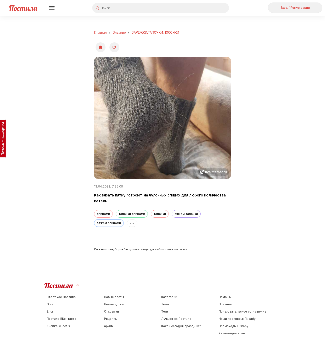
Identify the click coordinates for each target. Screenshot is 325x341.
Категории (169, 297)
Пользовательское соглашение (242, 311)
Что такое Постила (61, 297)
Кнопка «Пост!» (58, 326)
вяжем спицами (109, 223)
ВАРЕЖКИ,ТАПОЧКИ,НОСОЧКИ (155, 32)
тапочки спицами (132, 214)
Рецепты (110, 318)
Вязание (119, 32)
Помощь (225, 297)
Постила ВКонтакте (61, 318)
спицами (103, 214)
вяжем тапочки (186, 214)
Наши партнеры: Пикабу (237, 318)
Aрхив (108, 326)
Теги (164, 311)
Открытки (111, 311)
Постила (23, 8)
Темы (165, 304)
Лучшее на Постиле (176, 318)
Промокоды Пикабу (233, 326)
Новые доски (114, 304)
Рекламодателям (232, 333)
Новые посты (114, 297)
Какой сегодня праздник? (181, 326)
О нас (51, 304)
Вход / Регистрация (295, 7)
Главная (100, 32)
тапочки (160, 214)
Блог (50, 311)
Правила (225, 304)
